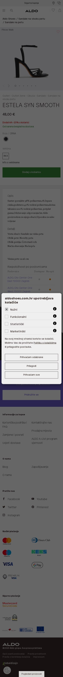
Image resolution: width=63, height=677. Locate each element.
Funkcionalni (18, 316)
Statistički (17, 324)
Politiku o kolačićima (45, 343)
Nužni (13, 309)
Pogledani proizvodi (32, 674)
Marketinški (17, 331)
